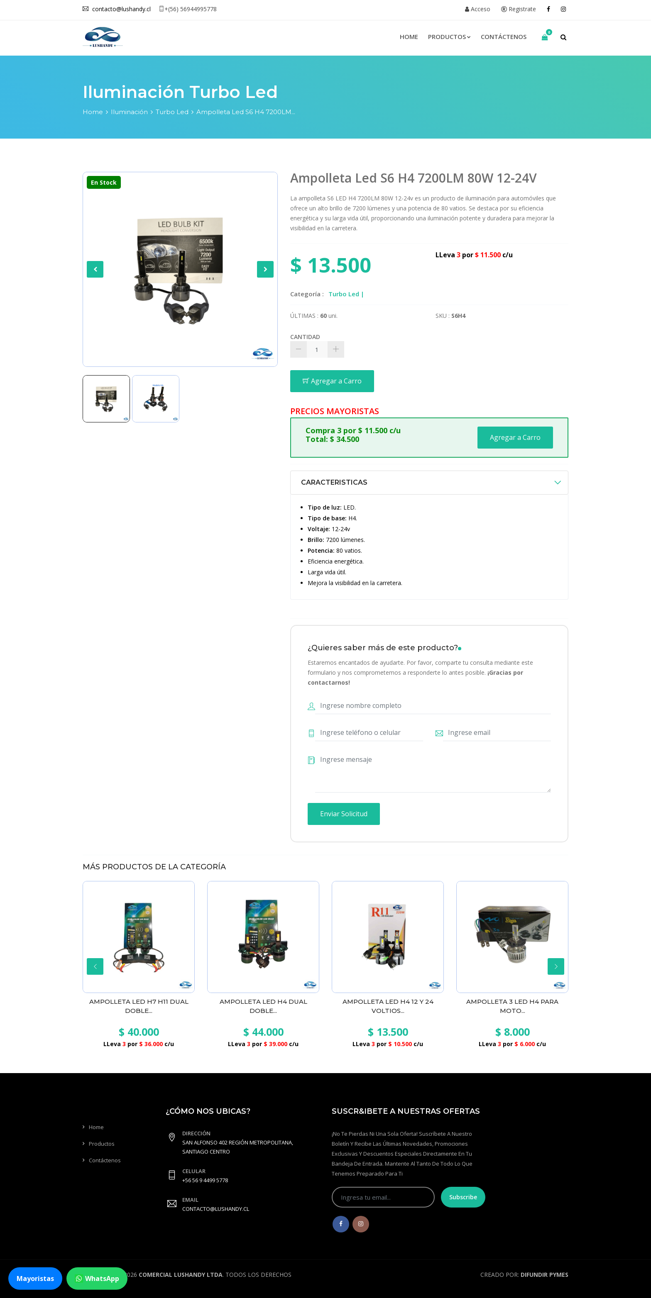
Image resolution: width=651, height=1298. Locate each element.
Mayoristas (35, 1278)
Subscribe (463, 1197)
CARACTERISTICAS (334, 482)
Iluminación (129, 112)
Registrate (518, 9)
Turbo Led (172, 112)
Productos (449, 36)
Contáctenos (503, 36)
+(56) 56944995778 (188, 9)
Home (409, 36)
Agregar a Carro (332, 380)
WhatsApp (97, 1278)
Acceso (477, 9)
